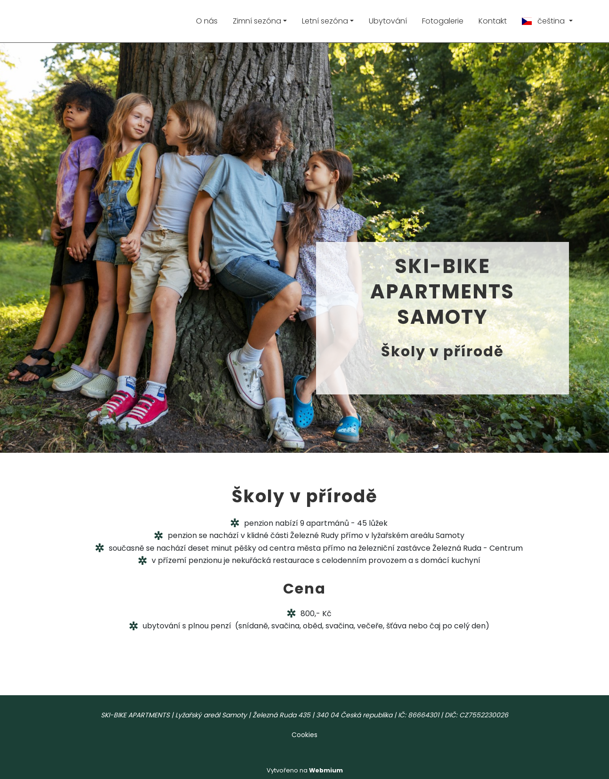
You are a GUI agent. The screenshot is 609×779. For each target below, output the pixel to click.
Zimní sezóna (257, 21)
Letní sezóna (325, 21)
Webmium (326, 770)
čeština (544, 21)
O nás (207, 21)
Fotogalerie (442, 21)
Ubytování (388, 21)
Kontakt (493, 21)
